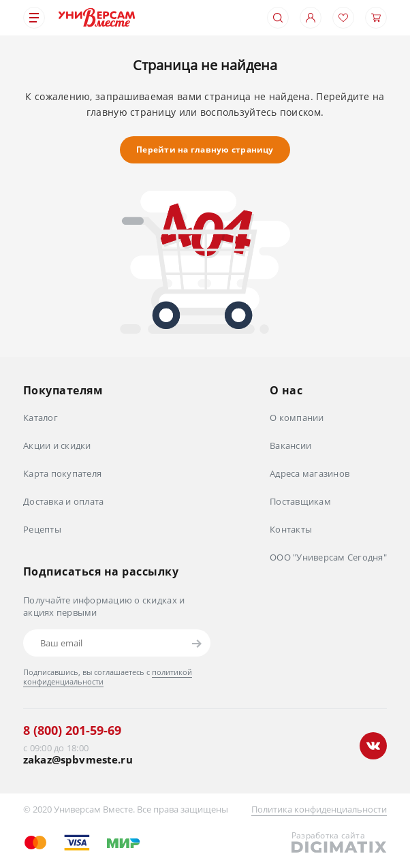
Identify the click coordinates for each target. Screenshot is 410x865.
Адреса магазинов (309, 473)
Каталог (40, 417)
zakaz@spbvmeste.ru (78, 759)
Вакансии (290, 445)
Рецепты (42, 529)
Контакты (291, 529)
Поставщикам (300, 501)
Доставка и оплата (63, 501)
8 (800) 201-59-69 (72, 730)
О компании (297, 417)
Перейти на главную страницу (204, 149)
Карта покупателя (62, 473)
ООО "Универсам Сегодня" (328, 557)
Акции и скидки (57, 445)
